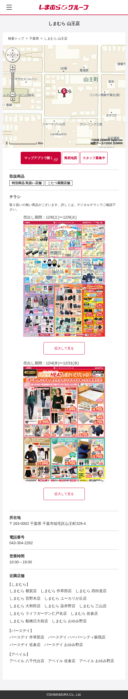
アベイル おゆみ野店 (96, 661)
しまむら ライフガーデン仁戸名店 (38, 613)
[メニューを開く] (9, 7)
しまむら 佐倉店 (84, 613)
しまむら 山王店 (55, 38)
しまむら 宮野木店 (25, 598)
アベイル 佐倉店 (61, 661)
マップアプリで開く (38, 158)
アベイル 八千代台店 (26, 661)
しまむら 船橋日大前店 (28, 621)
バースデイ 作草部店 (26, 637)
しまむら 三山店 (93, 606)
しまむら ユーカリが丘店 (65, 598)
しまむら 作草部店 (56, 591)
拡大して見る (64, 348)
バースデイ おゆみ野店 (63, 644)
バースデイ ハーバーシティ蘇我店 (76, 637)
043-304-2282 (21, 543)
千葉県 (34, 38)
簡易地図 (70, 158)
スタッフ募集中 (94, 158)
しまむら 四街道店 (91, 591)
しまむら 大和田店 (25, 606)
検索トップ (16, 38)
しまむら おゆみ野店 (69, 621)
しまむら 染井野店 (59, 606)
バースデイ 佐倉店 (25, 644)
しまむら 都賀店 (23, 591)
